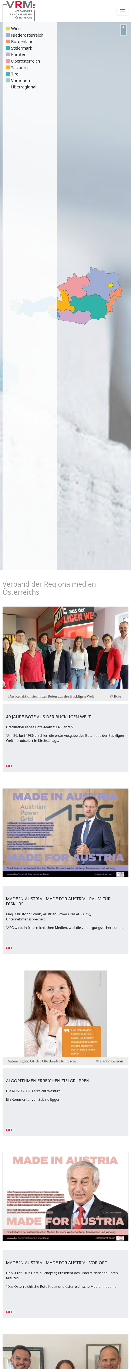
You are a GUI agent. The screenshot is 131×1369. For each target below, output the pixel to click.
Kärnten (18, 54)
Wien (16, 28)
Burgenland (22, 41)
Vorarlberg (21, 80)
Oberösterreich (25, 61)
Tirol (15, 74)
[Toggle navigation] (122, 11)
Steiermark (21, 48)
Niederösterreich (27, 35)
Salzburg (19, 67)
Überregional (23, 87)
